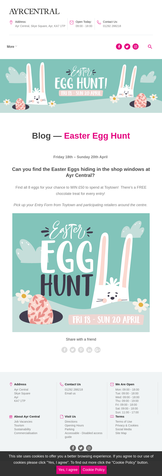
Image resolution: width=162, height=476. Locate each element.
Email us (70, 393)
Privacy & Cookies (126, 425)
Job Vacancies (23, 421)
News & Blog (55, 46)
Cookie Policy (94, 470)
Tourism (19, 425)
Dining (34, 46)
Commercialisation (25, 433)
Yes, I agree (68, 470)
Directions (71, 421)
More (76, 46)
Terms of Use (123, 421)
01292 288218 (112, 26)
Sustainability (22, 429)
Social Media (123, 429)
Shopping (16, 46)
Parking (69, 429)
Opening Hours (74, 425)
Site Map (120, 433)
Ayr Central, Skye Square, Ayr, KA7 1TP (40, 26)
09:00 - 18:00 (84, 26)
